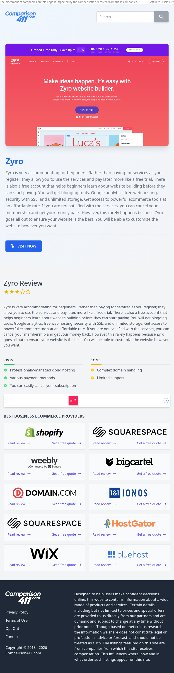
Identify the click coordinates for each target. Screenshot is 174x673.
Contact (12, 636)
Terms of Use (16, 620)
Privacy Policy (16, 612)
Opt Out (12, 628)
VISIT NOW (23, 246)
